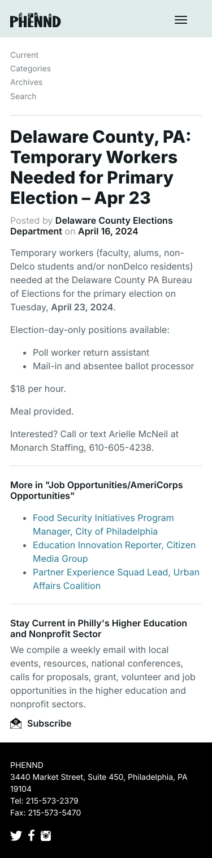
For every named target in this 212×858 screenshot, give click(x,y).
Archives (26, 82)
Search (23, 96)
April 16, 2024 (108, 231)
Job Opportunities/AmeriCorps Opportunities (96, 490)
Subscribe (40, 723)
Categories (30, 69)
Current (24, 55)
